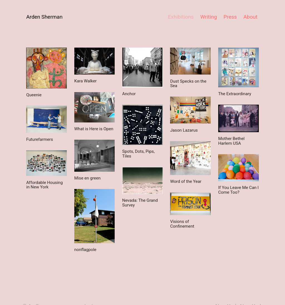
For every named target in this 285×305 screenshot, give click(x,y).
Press (230, 17)
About (250, 17)
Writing (208, 17)
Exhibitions (181, 17)
